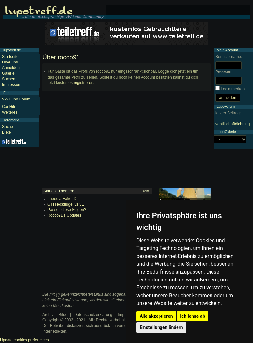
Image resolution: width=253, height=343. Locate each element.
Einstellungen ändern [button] (161, 327)
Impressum (11, 84)
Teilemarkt (11, 120)
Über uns (10, 62)
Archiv (47, 314)
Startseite (10, 56)
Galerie (8, 73)
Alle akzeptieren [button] (156, 316)
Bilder (64, 314)
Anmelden (11, 67)
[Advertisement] (126, 142)
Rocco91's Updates (64, 215)
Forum (8, 93)
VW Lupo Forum (16, 99)
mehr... (146, 191)
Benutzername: (228, 56)
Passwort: (224, 72)
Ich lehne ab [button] (192, 316)
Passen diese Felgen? (66, 210)
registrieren (83, 83)
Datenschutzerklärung (93, 314)
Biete (6, 132)
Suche (7, 126)
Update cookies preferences (24, 340)
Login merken (233, 89)
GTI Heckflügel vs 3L (65, 204)
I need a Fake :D (61, 198)
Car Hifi (8, 106)
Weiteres (9, 112)
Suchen (8, 79)
